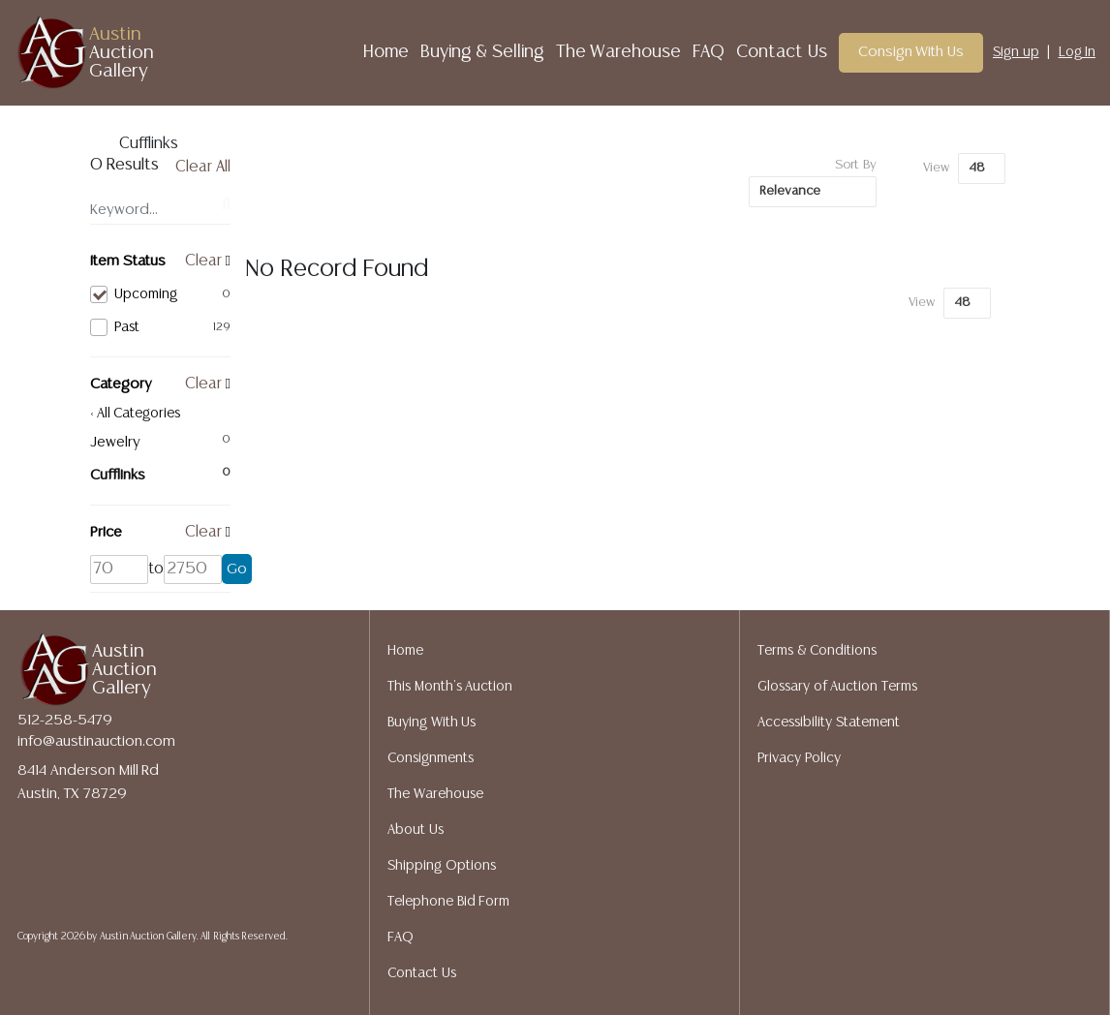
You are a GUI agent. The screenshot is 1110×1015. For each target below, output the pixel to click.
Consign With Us (911, 52)
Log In (1077, 52)
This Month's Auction (449, 686)
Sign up (1016, 52)
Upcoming (160, 294)
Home (386, 52)
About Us (415, 830)
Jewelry (115, 442)
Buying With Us (431, 722)
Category (121, 384)
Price (106, 532)
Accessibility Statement (828, 722)
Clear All (203, 167)
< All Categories (135, 413)
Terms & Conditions (817, 651)
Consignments (430, 758)
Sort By (855, 165)
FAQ (709, 52)
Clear (203, 261)
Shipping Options (441, 866)
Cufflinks (117, 475)
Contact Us (781, 52)
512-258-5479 (64, 720)
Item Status (128, 261)
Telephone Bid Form (448, 901)
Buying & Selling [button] (482, 52)
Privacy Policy (799, 758)
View (936, 168)
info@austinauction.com (96, 741)
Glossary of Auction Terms (837, 686)
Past (160, 327)
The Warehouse (619, 52)
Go (237, 569)
